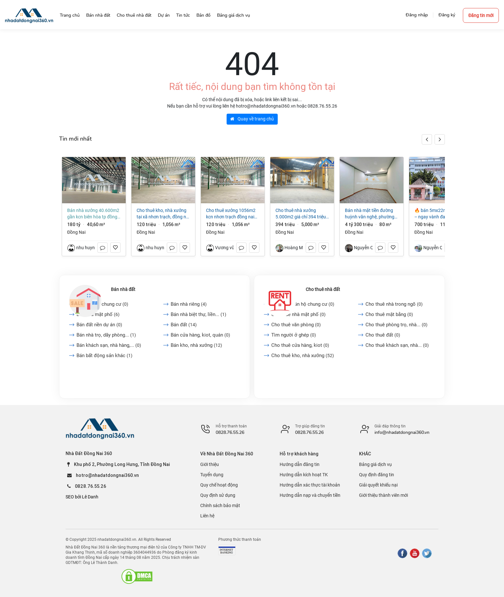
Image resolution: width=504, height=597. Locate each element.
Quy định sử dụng (217, 495)
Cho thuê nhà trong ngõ (394, 304)
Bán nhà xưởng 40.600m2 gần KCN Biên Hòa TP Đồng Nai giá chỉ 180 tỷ (93, 214)
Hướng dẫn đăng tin (300, 464)
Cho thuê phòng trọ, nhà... (396, 325)
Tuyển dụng (211, 474)
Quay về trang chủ (252, 118)
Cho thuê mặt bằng (389, 314)
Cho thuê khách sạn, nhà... (397, 345)
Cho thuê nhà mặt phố (298, 314)
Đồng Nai (76, 232)
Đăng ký (446, 15)
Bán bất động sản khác (104, 355)
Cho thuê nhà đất (323, 289)
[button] (440, 139)
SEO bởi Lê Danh (82, 496)
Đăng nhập (417, 15)
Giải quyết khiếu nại (378, 484)
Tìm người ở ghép (293, 335)
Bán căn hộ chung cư (102, 304)
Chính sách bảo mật (220, 505)
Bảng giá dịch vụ (375, 464)
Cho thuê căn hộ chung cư (302, 304)
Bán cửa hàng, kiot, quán (200, 335)
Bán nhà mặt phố (98, 314)
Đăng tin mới (480, 15)
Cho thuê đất (382, 335)
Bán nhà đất (123, 289)
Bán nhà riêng (189, 304)
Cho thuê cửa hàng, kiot (300, 345)
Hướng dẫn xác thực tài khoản (310, 484)
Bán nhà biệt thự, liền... (198, 314)
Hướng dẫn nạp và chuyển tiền (310, 495)
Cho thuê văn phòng (296, 325)
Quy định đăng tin (376, 474)
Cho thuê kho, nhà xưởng (302, 355)
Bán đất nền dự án (99, 325)
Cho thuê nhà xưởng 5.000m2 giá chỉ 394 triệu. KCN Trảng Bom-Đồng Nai (301, 214)
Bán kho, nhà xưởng (196, 345)
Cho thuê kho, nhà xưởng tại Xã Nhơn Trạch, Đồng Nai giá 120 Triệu (163, 214)
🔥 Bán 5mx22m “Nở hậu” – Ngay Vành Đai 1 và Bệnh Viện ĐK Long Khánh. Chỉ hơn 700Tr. (440, 214)
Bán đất (184, 325)
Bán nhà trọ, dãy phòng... (106, 335)
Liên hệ (207, 515)
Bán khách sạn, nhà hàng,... (108, 345)
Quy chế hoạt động (219, 484)
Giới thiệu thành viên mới (383, 495)
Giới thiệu (209, 464)
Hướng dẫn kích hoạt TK (304, 474)
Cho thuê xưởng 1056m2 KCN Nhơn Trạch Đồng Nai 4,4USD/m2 (231, 214)
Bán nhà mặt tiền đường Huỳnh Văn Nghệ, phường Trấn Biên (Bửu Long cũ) (369, 214)
